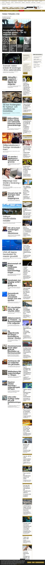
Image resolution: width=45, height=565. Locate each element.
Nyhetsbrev (21, 10)
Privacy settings (22, 559)
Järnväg (12, 2)
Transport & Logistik (18, 2)
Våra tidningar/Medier (9, 10)
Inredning (23, 2)
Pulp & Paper (38, 2)
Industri (3, 2)
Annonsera (16, 10)
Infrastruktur (8, 2)
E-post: (24, 60)
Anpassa (29, 562)
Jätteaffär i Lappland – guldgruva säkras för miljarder (38, 59)
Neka (33, 562)
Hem (3, 10)
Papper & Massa (28, 2)
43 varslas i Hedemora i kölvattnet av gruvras (37, 64)
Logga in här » (29, 137)
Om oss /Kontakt (27, 10)
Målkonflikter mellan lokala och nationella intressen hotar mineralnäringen (38, 62)
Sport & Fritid (33, 2)
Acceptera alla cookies (39, 562)
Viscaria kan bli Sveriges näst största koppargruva (38, 57)
